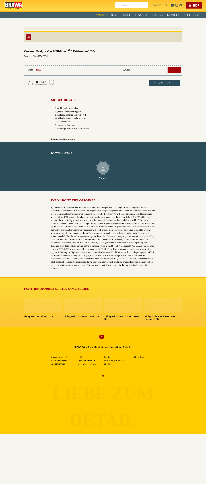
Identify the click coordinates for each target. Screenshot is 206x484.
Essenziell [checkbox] (79, 22)
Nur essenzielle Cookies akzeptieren (103, 49)
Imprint (112, 61)
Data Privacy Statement (125, 61)
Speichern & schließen (103, 42)
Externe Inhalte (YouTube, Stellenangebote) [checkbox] (92, 28)
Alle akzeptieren (103, 34)
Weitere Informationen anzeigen (103, 55)
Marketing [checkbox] (92, 22)
